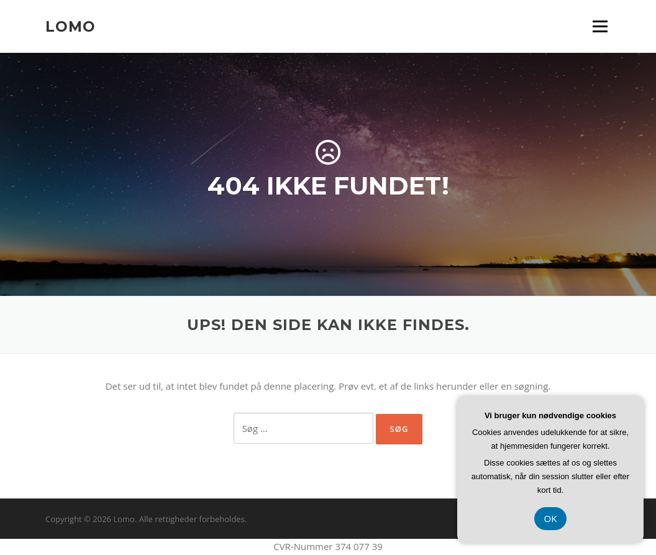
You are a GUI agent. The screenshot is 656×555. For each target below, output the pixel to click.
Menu (600, 26)
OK (550, 518)
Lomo (70, 26)
